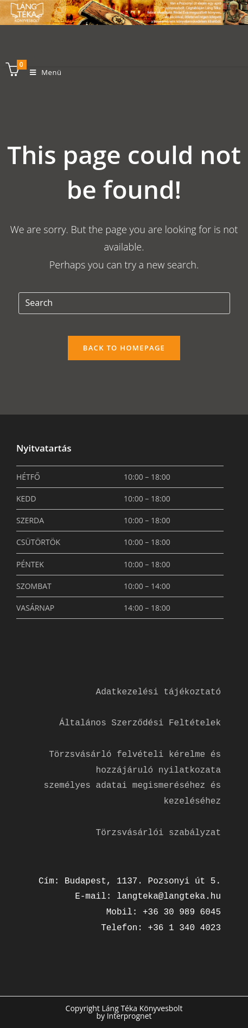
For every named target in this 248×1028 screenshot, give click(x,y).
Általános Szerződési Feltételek (140, 723)
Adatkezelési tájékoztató (158, 692)
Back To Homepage (124, 348)
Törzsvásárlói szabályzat (158, 833)
